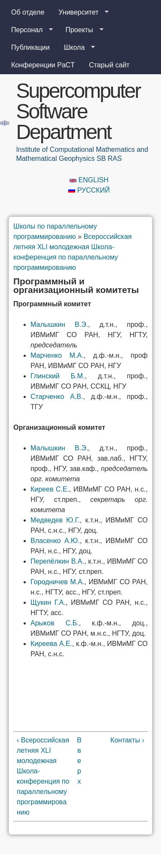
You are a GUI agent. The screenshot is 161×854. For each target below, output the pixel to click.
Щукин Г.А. (48, 602)
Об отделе (27, 12)
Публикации (30, 47)
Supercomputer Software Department (78, 111)
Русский (88, 190)
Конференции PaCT (43, 65)
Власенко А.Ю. (55, 540)
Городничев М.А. (57, 581)
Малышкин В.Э (58, 448)
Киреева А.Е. (51, 643)
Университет (80, 12)
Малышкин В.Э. (59, 324)
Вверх (79, 760)
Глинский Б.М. (57, 376)
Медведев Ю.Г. (55, 520)
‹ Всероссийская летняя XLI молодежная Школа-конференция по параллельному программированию (43, 776)
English (89, 180)
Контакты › (127, 740)
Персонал (28, 30)
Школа (76, 47)
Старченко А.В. (56, 396)
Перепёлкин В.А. (57, 561)
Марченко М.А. (57, 355)
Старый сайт (109, 65)
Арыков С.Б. (54, 623)
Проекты (80, 30)
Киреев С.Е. (49, 489)
